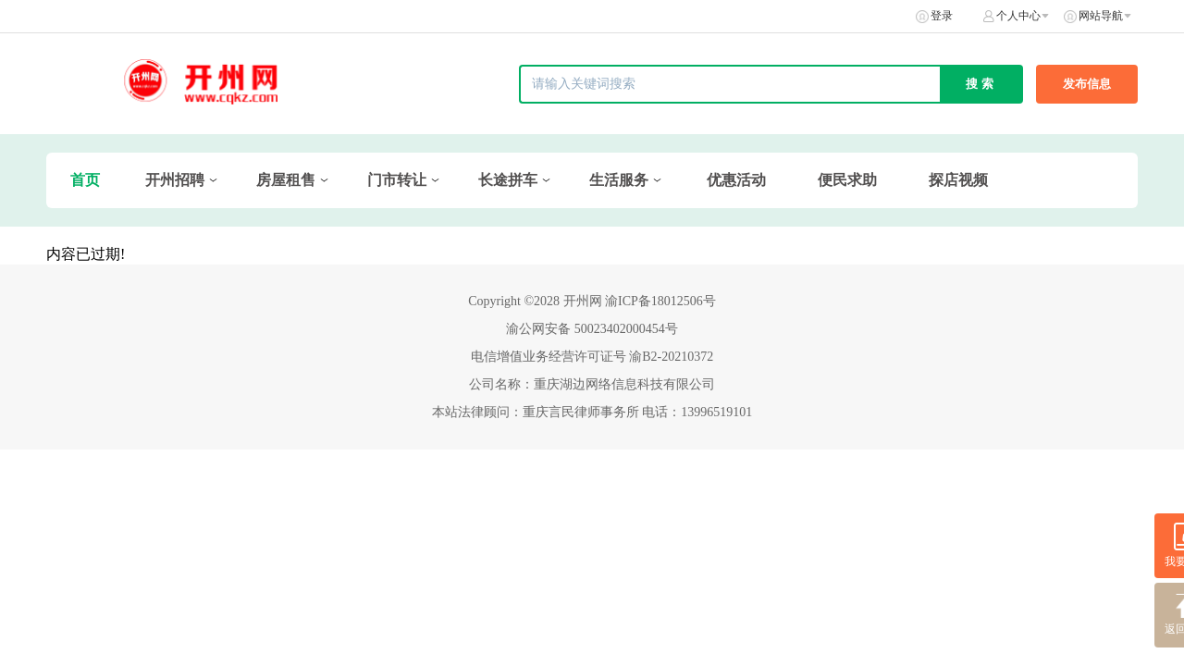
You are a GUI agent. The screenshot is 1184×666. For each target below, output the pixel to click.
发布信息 (1087, 84)
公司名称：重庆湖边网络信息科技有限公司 (592, 384)
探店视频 (958, 180)
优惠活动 (736, 180)
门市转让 (396, 180)
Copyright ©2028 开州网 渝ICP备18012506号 (592, 301)
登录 (942, 15)
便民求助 (847, 180)
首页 (85, 180)
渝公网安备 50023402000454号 (592, 329)
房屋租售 (285, 180)
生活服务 (618, 180)
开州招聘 (174, 180)
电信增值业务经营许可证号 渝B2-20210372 (592, 357)
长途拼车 (507, 180)
